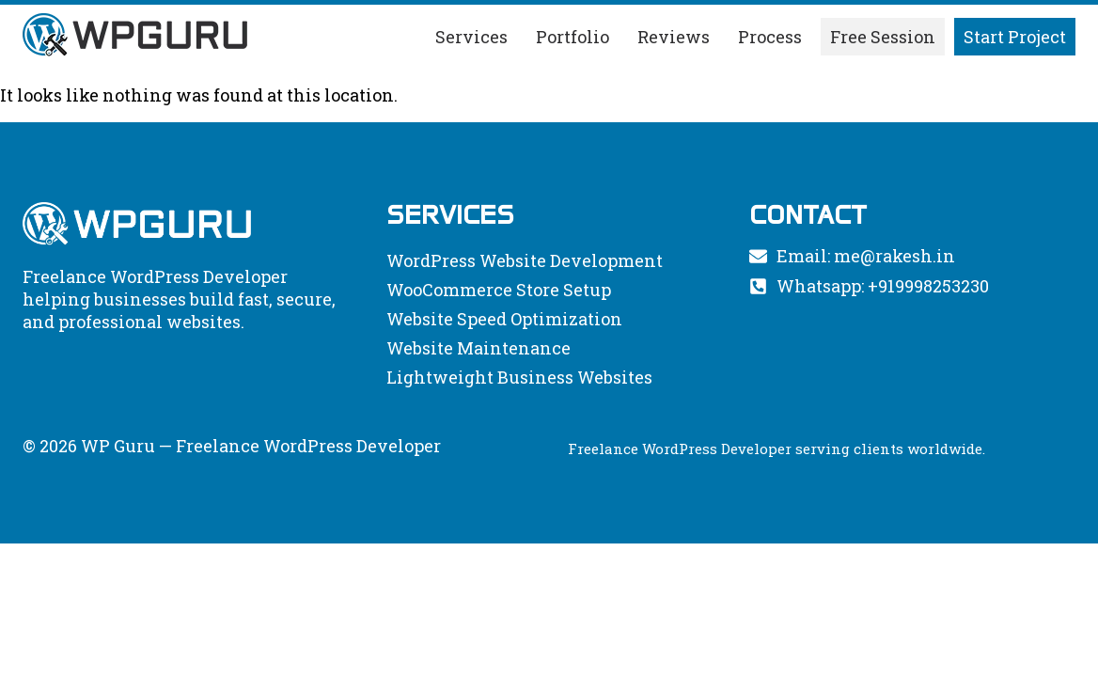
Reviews (673, 36)
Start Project (1015, 36)
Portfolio (572, 36)
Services (471, 36)
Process (770, 36)
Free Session (882, 36)
